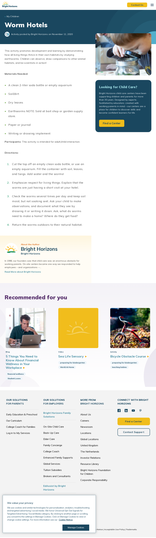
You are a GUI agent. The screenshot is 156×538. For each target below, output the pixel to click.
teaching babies (118, 368)
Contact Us (137, 4)
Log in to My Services (18, 433)
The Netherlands (89, 452)
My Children (13, 16)
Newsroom (86, 427)
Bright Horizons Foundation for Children (95, 472)
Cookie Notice (96, 530)
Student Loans (14, 379)
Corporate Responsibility (93, 480)
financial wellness (16, 375)
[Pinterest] (140, 411)
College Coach (51, 452)
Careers (84, 421)
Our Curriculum (14, 421)
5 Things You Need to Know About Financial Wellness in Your (22, 362)
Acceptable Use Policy (114, 530)
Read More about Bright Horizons (23, 271)
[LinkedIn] (126, 411)
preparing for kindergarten (72, 363)
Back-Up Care (51, 433)
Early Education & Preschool (21, 415)
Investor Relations (90, 458)
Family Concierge (52, 446)
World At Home (66, 368)
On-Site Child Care (53, 427)
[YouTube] (133, 411)
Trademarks (131, 530)
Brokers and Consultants (57, 476)
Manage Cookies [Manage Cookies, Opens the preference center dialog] (76, 527)
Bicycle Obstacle (128, 357)
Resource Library (89, 464)
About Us (85, 415)
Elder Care (49, 439)
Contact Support (133, 432)
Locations (85, 433)
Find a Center (112, 123)
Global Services (51, 464)
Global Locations (89, 439)
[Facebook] (119, 411)
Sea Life (72, 357)
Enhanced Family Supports (58, 458)
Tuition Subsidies (52, 470)
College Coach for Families (20, 427)
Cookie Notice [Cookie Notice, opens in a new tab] (66, 520)
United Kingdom (89, 446)
